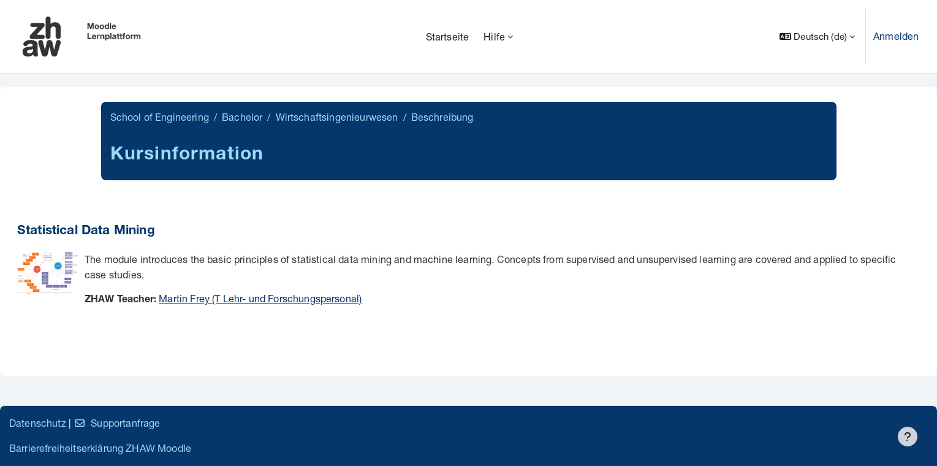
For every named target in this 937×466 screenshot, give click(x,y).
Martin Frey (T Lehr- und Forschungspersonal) (260, 298)
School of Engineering (159, 117)
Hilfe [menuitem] (494, 36)
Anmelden (896, 36)
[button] (817, 36)
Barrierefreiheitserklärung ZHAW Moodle (100, 448)
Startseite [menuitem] (447, 36)
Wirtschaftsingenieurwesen (337, 117)
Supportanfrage (117, 423)
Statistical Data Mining (86, 231)
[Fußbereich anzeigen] (907, 436)
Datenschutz (37, 423)
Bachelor (242, 117)
